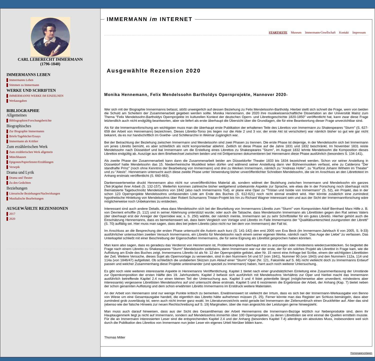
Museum (296, 32)
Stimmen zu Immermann (24, 85)
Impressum (359, 32)
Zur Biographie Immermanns (26, 131)
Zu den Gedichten (20, 182)
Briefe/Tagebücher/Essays (24, 136)
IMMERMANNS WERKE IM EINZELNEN (36, 96)
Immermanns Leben (21, 80)
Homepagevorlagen (361, 353)
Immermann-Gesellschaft (320, 32)
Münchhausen (17, 157)
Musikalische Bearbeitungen (26, 198)
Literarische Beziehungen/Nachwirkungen (34, 193)
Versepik (14, 167)
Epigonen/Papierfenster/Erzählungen (31, 162)
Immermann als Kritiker (23, 141)
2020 (12, 218)
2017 (12, 214)
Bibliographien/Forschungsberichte (30, 120)
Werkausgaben (18, 100)
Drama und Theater (20, 178)
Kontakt (344, 32)
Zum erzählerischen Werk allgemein (31, 152)
